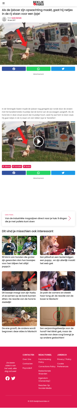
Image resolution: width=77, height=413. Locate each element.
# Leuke (27, 166)
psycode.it (27, 368)
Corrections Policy (46, 366)
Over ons (27, 359)
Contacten (28, 363)
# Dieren (6, 166)
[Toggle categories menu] (3, 3)
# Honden (17, 166)
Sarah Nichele (16, 18)
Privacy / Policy (64, 359)
